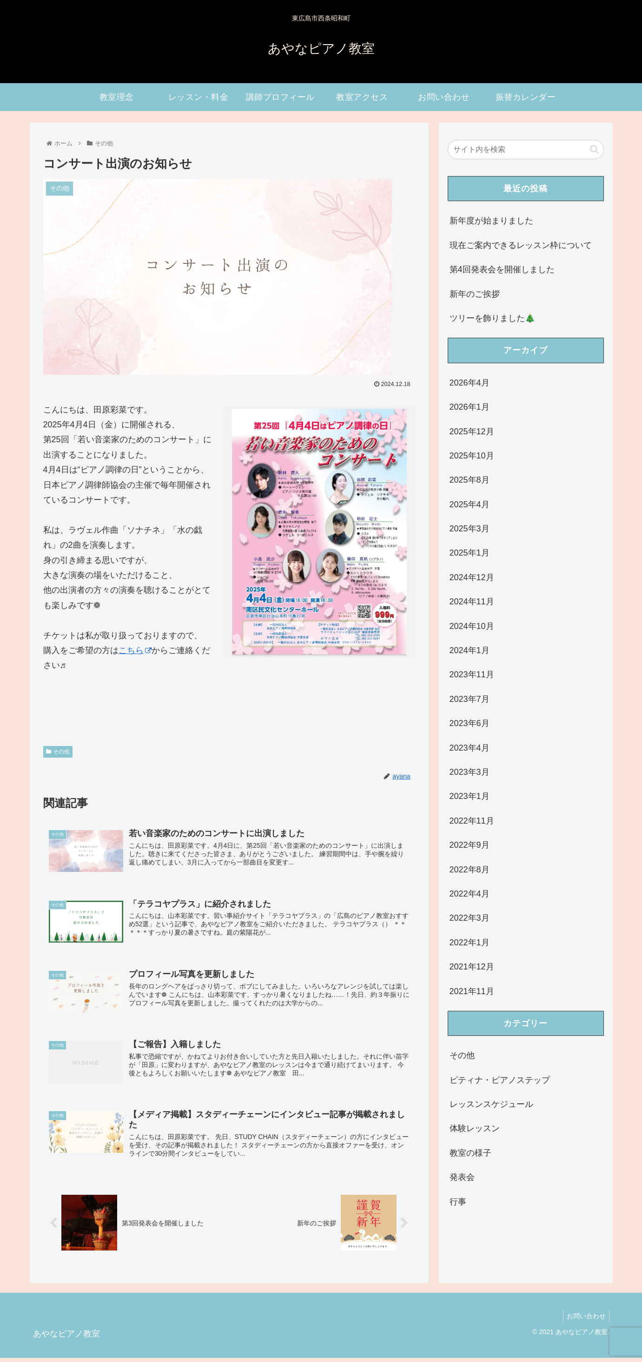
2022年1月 (470, 942)
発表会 (462, 1177)
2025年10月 (472, 455)
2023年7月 (470, 699)
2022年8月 (470, 869)
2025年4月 (470, 504)
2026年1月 (470, 407)
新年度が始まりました (491, 220)
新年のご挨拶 (475, 294)
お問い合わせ (584, 1320)
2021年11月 (472, 991)
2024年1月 (470, 650)
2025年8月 (470, 480)
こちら (135, 650)
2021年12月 (472, 966)
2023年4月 (470, 748)
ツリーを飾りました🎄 (492, 318)
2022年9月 (470, 845)
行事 (458, 1201)
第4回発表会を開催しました (502, 269)
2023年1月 (470, 796)
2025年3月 (470, 528)
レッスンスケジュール (491, 1104)
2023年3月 (470, 772)
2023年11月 (472, 674)
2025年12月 (472, 431)
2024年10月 (472, 626)
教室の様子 (470, 1153)
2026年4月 (470, 382)
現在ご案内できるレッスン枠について (521, 245)
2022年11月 (472, 820)
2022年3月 (470, 918)
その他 (58, 751)
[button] (594, 149)
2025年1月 (470, 552)
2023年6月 (470, 723)
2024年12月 (472, 577)
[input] (526, 149)
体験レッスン (475, 1128)
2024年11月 (472, 601)
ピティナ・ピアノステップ (500, 1080)
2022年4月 (470, 893)
